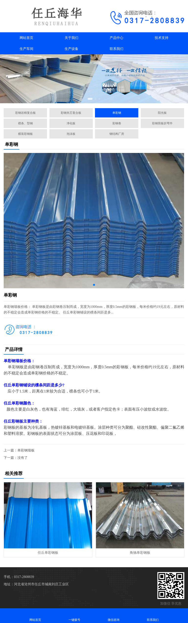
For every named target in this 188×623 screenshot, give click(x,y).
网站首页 (26, 38)
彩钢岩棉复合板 (25, 113)
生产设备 (71, 49)
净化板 (71, 123)
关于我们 (71, 38)
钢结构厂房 (116, 134)
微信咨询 (113, 616)
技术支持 (161, 38)
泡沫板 (71, 134)
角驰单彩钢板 (140, 552)
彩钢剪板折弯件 (162, 123)
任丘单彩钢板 (48, 552)
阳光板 (162, 113)
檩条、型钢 (25, 123)
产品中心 (116, 38)
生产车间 (26, 49)
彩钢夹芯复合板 (71, 113)
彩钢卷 (116, 123)
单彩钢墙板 (26, 450)
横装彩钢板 (25, 134)
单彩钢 (116, 113)
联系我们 (116, 49)
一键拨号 (74, 616)
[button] (90, 99)
